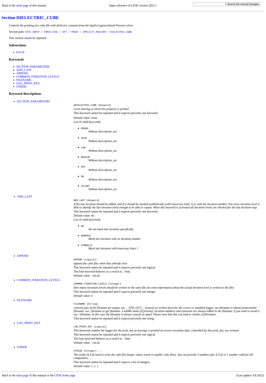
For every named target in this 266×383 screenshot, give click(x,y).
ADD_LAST (24, 70)
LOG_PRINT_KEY (28, 83)
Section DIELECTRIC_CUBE (30, 17)
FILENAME (23, 79)
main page (22, 5)
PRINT (75, 31)
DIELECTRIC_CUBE (121, 31)
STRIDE (21, 86)
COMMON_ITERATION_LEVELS (37, 76)
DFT (65, 31)
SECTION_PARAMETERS (33, 66)
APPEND (22, 73)
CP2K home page (64, 379)
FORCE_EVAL (51, 31)
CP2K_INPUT (32, 31)
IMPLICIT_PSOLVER (94, 31)
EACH (20, 52)
